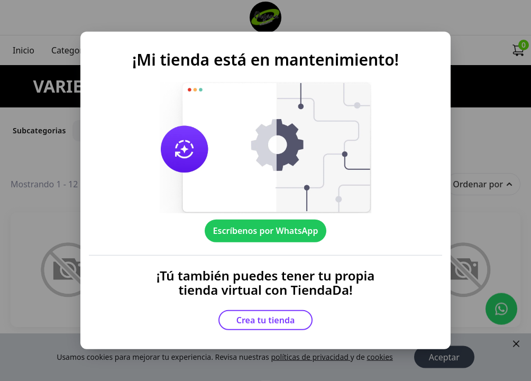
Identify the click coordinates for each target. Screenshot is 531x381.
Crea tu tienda (265, 320)
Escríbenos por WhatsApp (265, 231)
